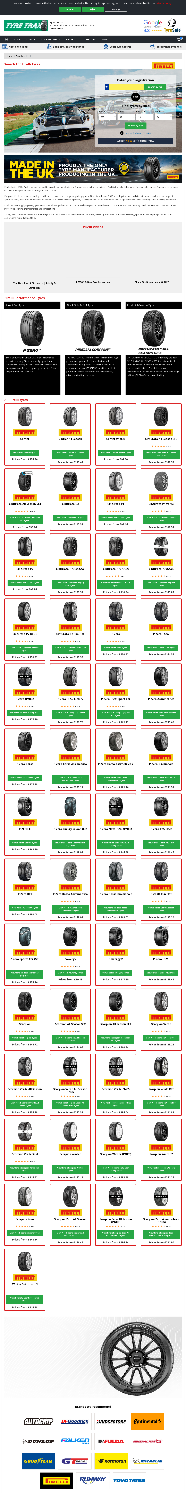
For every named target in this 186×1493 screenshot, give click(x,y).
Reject (93, 9)
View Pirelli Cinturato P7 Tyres (24, 582)
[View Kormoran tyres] (111, 1461)
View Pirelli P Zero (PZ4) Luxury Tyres (70, 714)
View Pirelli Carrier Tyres (24, 452)
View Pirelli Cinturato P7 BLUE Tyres (25, 649)
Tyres (17, 39)
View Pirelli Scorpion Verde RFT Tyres (161, 1104)
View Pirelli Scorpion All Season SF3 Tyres (115, 1039)
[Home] (6, 39)
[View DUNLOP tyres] (38, 1441)
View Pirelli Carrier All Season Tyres (70, 454)
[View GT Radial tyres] (75, 1461)
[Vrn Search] (124, 87)
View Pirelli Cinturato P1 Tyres (115, 517)
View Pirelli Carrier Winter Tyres (116, 452)
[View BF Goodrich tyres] (75, 1421)
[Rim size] (145, 117)
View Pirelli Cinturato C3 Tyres (70, 517)
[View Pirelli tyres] (56, 1480)
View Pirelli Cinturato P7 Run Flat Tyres (70, 649)
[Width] (107, 117)
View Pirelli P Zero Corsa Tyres (24, 778)
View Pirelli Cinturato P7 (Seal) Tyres (161, 584)
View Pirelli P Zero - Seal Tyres (161, 648)
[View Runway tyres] (93, 1480)
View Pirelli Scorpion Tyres (24, 1038)
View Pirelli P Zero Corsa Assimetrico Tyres (70, 779)
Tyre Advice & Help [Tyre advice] (50, 39)
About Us (71, 39)
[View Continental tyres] (147, 1421)
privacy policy (164, 3)
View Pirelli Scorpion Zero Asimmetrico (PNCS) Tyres (161, 1234)
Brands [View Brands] (19, 56)
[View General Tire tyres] (147, 1441)
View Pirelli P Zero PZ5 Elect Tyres (161, 844)
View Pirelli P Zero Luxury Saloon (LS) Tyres (70, 844)
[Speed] (163, 117)
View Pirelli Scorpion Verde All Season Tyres (25, 1104)
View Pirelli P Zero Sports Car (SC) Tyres (25, 974)
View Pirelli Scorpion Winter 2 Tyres (161, 1169)
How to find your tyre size (138, 133)
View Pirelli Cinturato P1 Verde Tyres (161, 519)
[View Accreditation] (173, 25)
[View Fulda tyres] (111, 1441)
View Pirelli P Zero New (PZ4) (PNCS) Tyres (115, 844)
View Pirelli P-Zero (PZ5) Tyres (161, 973)
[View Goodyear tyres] (38, 1461)
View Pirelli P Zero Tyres (115, 648)
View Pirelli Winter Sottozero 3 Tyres (24, 1299)
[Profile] (126, 117)
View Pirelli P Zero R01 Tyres (25, 908)
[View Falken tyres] (75, 1441)
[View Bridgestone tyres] (111, 1421)
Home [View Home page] (9, 56)
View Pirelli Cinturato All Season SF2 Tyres (161, 454)
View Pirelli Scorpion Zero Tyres (25, 1233)
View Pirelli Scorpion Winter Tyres (70, 1169)
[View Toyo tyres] (129, 1480)
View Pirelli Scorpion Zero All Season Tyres (70, 1234)
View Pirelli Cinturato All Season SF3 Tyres (25, 519)
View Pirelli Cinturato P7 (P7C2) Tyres (115, 584)
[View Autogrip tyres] (38, 1421)
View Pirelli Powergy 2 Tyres (115, 973)
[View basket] (179, 39)
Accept (70, 9)
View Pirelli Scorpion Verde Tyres (161, 1038)
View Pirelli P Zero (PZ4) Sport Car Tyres (116, 714)
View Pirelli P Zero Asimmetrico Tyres (161, 714)
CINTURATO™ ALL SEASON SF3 (142, 357)
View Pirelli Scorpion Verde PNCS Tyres (116, 1104)
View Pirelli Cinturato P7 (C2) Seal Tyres (70, 584)
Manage (116, 9)
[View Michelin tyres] (147, 1461)
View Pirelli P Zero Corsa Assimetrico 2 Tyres (115, 779)
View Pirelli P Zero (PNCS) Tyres (25, 713)
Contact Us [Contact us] (89, 39)
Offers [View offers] (104, 39)
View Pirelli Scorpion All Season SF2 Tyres (70, 1039)
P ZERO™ (14, 357)
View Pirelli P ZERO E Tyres (24, 843)
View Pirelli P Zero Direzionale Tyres (161, 779)
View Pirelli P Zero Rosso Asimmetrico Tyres (70, 909)
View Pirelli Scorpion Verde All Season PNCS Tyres (70, 1104)
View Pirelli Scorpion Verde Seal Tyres (25, 1169)
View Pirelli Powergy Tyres (70, 973)
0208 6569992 (56, 28)
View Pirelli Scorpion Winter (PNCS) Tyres (116, 1169)
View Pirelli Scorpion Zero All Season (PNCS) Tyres (115, 1234)
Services (30, 39)
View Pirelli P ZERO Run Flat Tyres (161, 909)
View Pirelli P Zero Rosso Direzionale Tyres (115, 909)
